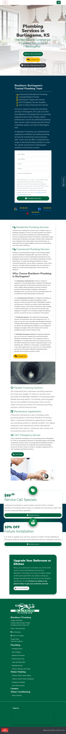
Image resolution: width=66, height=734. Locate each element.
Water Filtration (17, 695)
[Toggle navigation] (5, 2)
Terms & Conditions (17, 641)
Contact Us (33, 59)
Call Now (17, 454)
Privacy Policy (15, 639)
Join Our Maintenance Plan (33, 65)
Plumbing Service (17, 649)
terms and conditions (22, 194)
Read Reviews (24, 210)
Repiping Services (17, 666)
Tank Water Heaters (18, 686)
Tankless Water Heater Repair (21, 676)
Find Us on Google (17, 636)
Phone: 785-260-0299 (18, 629)
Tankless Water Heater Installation (23, 679)
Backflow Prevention (18, 655)
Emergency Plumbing (18, 682)
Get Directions (16, 632)
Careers (14, 688)
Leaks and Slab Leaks (18, 662)
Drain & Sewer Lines (18, 659)
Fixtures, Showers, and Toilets (21, 669)
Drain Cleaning (16, 652)
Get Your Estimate (33, 54)
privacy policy (40, 192)
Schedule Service (33, 198)
